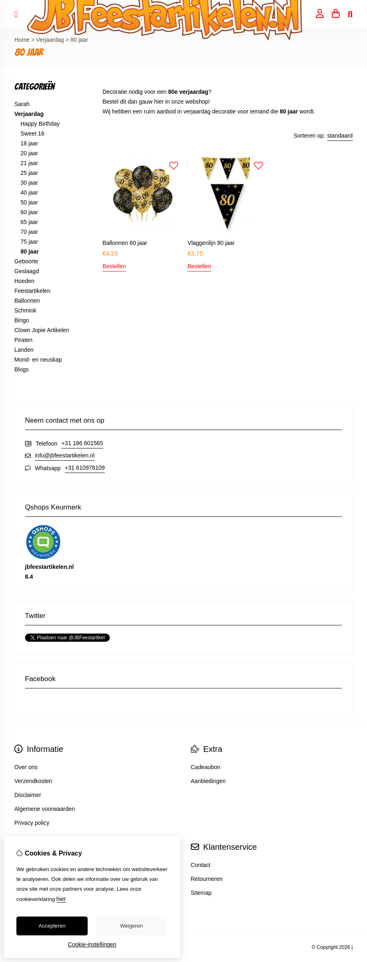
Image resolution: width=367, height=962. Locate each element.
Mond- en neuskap (38, 359)
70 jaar (29, 232)
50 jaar (29, 202)
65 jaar (29, 222)
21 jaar (29, 163)
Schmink (25, 310)
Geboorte (26, 261)
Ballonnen (27, 300)
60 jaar (29, 212)
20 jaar (29, 153)
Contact (201, 865)
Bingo (21, 320)
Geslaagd (26, 271)
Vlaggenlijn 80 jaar (211, 243)
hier (61, 899)
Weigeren (131, 926)
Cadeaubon (205, 767)
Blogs (21, 369)
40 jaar (29, 192)
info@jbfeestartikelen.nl (65, 455)
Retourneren (207, 879)
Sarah (21, 104)
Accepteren (52, 926)
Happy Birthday (40, 123)
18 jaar (29, 143)
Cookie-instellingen (92, 944)
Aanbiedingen (208, 781)
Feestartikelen (32, 290)
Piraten (23, 340)
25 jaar (29, 173)
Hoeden (24, 281)
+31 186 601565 (82, 443)
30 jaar (29, 182)
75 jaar (29, 241)
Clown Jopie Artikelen (41, 330)
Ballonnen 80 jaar (124, 243)
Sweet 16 (32, 133)
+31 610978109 (85, 467)
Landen (24, 349)
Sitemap (201, 893)
